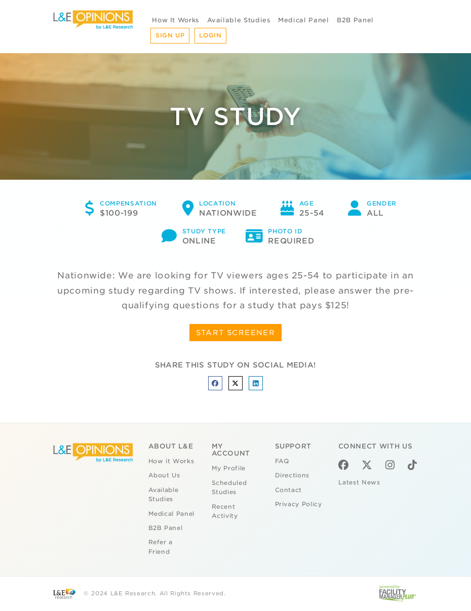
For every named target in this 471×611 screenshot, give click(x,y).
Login (210, 35)
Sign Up (170, 35)
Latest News (359, 482)
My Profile (229, 468)
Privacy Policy (298, 504)
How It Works (175, 20)
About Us (164, 475)
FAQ (282, 461)
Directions (292, 475)
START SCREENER (236, 333)
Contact (288, 490)
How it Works (171, 461)
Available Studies (238, 20)
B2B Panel (355, 20)
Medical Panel (303, 20)
